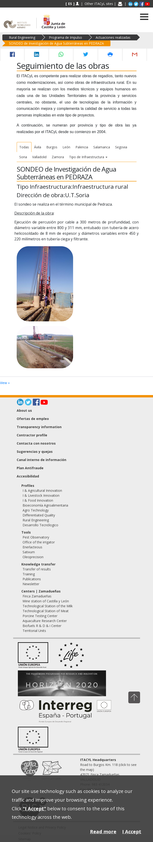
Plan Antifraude (30, 468)
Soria (23, 157)
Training (29, 574)
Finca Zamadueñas (37, 596)
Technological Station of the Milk (48, 606)
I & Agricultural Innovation (42, 490)
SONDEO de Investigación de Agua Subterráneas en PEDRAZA (56, 43)
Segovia (121, 147)
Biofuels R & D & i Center (42, 625)
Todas (24, 147)
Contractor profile (32, 435)
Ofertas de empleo (33, 418)
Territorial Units (34, 630)
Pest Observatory (36, 537)
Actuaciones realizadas (113, 37)
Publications (32, 579)
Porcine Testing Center (40, 616)
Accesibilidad (28, 476)
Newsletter (31, 584)
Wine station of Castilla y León (46, 601)
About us (24, 410)
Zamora (58, 157)
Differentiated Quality (39, 515)
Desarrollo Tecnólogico (40, 525)
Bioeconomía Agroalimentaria (45, 505)
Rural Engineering (22, 37)
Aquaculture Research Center (45, 621)
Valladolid (39, 157)
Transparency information (39, 427)
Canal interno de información (41, 460)
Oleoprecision (33, 557)
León (66, 147)
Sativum (29, 552)
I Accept (131, 831)
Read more (103, 831)
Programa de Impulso (65, 37)
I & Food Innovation (38, 500)
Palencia (81, 147)
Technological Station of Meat (46, 611)
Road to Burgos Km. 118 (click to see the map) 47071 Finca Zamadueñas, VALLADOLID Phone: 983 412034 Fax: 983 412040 (108, 774)
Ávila (37, 147)
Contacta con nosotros (36, 443)
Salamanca (101, 147)
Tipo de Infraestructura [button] (88, 157)
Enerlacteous (32, 547)
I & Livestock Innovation (41, 495)
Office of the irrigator (39, 542)
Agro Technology (36, 510)
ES (70, 3)
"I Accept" (34, 808)
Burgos (51, 147)
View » (5, 383)
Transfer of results (37, 569)
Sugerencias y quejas (35, 451)
